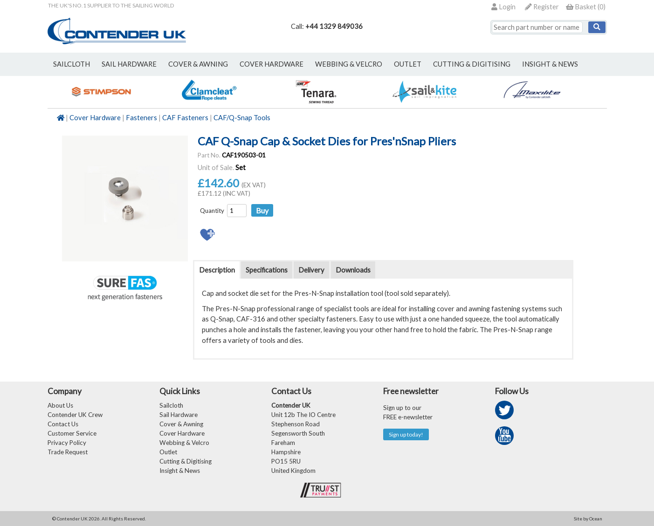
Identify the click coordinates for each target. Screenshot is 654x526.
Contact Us (63, 424)
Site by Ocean (588, 518)
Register (542, 7)
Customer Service (72, 433)
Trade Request (68, 452)
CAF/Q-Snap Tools (241, 118)
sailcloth (71, 64)
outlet (407, 64)
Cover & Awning (181, 424)
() (586, 7)
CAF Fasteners (185, 118)
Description (217, 270)
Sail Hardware (178, 414)
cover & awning (198, 64)
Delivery (311, 270)
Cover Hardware (95, 118)
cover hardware (271, 64)
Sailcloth (171, 405)
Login (503, 7)
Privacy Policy (67, 442)
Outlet (168, 452)
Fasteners (141, 118)
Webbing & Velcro (184, 442)
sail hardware (129, 64)
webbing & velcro (348, 64)
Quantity (212, 210)
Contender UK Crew (75, 414)
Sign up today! (406, 434)
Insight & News (550, 64)
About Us (60, 405)
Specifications (267, 270)
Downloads (353, 270)
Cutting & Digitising (471, 64)
